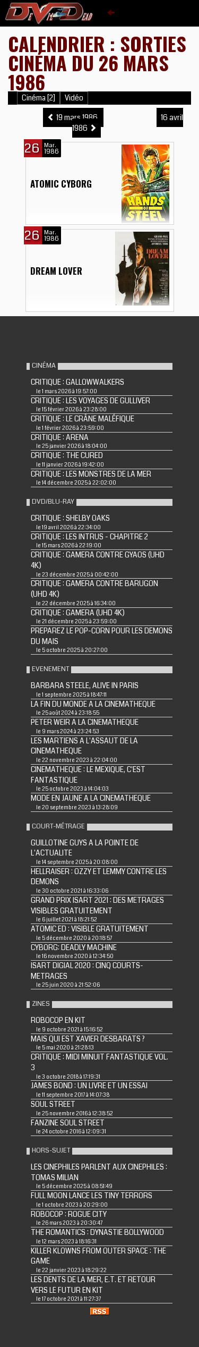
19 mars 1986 (73, 117)
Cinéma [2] (38, 98)
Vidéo (74, 98)
